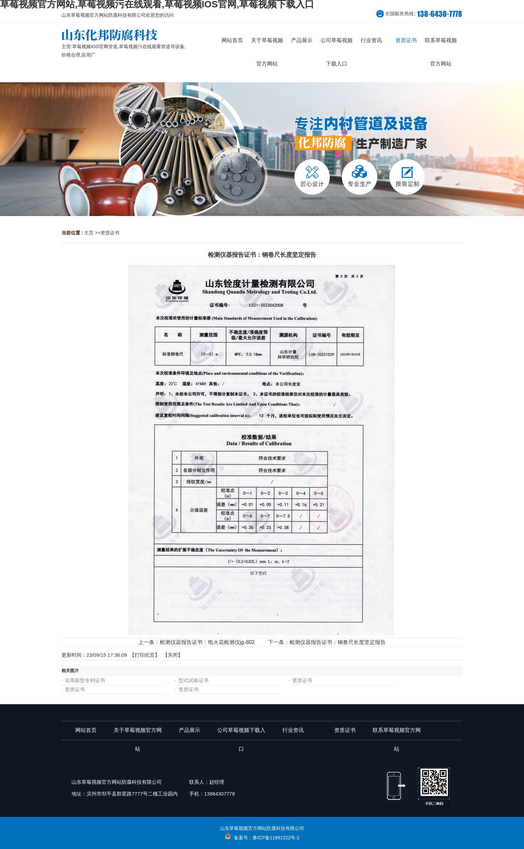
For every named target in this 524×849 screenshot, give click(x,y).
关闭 (173, 655)
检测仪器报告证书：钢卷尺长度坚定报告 (337, 642)
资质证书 (110, 232)
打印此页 (145, 655)
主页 (89, 232)
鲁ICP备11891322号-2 (276, 837)
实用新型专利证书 (85, 680)
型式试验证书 (193, 680)
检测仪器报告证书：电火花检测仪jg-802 (207, 642)
